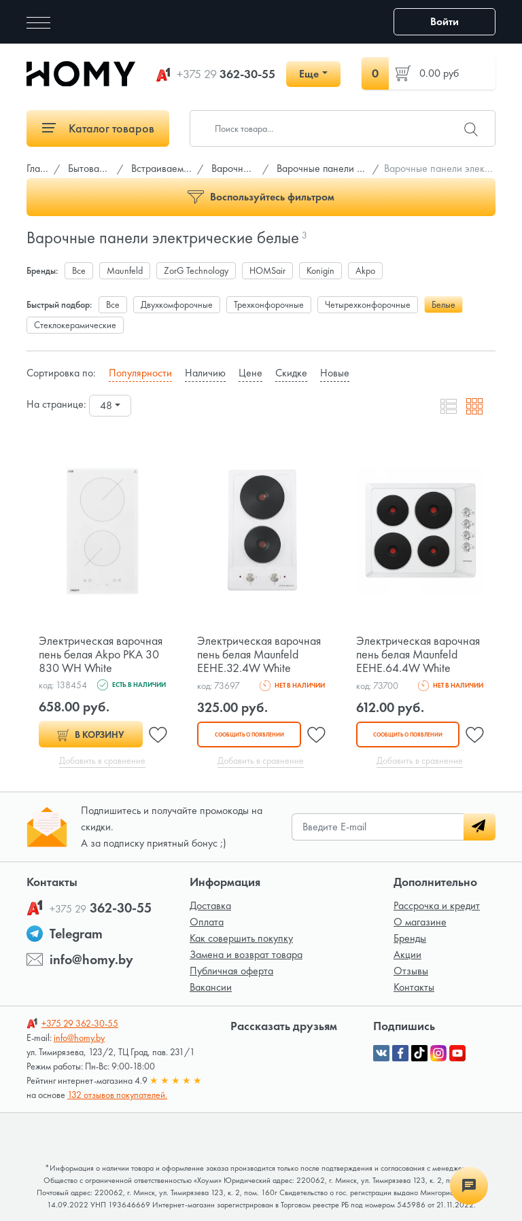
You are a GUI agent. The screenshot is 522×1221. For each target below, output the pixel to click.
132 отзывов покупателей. (117, 1095)
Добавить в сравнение (102, 760)
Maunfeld (125, 270)
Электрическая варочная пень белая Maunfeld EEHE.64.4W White (418, 654)
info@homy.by (91, 959)
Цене (250, 373)
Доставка (210, 905)
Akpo (365, 270)
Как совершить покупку (241, 938)
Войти (444, 21)
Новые (334, 373)
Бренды (410, 938)
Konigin (320, 270)
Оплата (207, 922)
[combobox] (110, 406)
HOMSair (267, 270)
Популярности (140, 373)
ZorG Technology (196, 270)
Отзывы (411, 970)
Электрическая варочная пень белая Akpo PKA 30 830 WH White (100, 654)
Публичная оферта (231, 970)
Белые (443, 304)
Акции (407, 954)
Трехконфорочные (269, 304)
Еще (309, 74)
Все (79, 270)
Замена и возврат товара (246, 954)
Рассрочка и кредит (437, 905)
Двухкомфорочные (177, 304)
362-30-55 (226, 74)
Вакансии (211, 987)
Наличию (205, 373)
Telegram (76, 933)
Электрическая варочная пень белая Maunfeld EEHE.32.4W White (259, 654)
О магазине (420, 922)
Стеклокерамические (75, 325)
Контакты (414, 987)
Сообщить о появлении (248, 734)
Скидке (291, 373)
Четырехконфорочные (368, 304)
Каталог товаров (98, 128)
